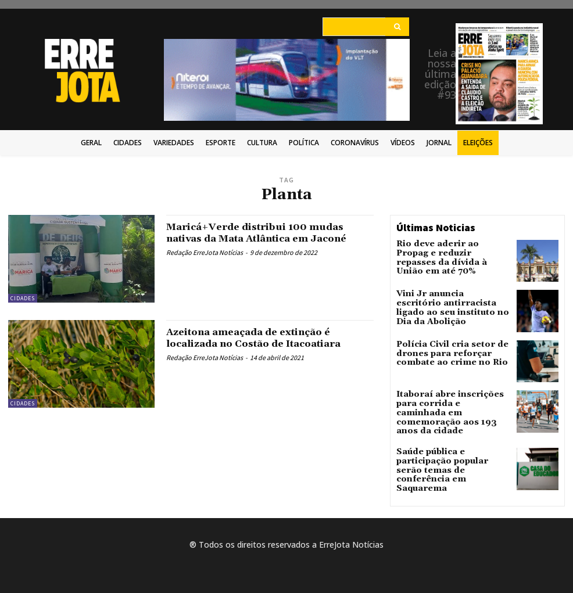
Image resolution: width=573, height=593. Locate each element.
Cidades (22, 298)
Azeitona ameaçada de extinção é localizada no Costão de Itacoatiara (263, 337)
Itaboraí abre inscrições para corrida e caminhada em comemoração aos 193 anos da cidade (451, 408)
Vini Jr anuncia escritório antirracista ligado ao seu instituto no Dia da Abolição (449, 302)
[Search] (397, 26)
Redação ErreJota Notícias (204, 252)
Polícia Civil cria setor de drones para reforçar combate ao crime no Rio (452, 353)
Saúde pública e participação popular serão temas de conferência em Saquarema (449, 455)
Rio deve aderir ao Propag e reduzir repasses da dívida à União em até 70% (448, 252)
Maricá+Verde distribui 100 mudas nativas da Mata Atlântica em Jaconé (266, 232)
